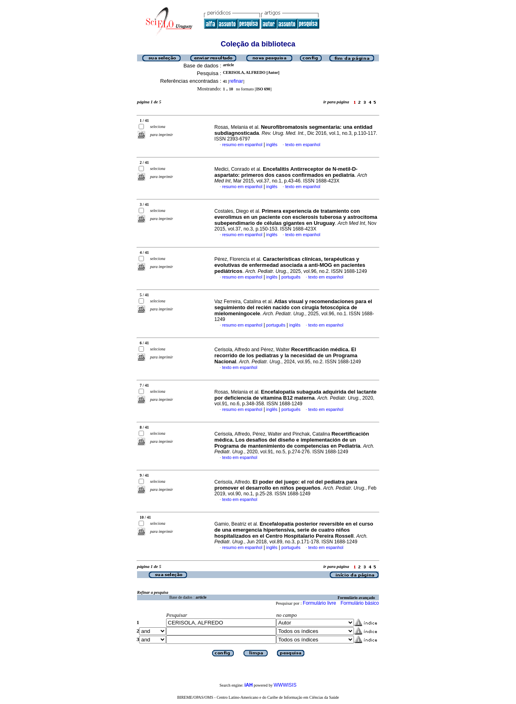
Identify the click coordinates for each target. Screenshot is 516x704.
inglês (271, 144)
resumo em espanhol (242, 144)
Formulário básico (360, 603)
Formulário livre (319, 603)
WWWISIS (285, 685)
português (290, 276)
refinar (236, 81)
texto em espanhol (302, 144)
